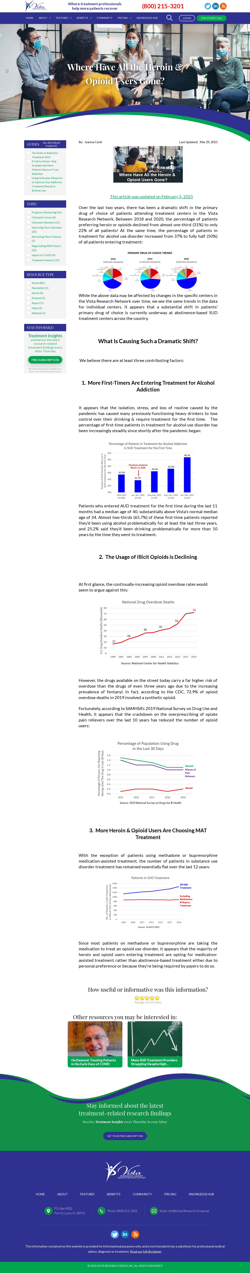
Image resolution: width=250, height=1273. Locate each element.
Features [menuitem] (62, 15)
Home (40, 1194)
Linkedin (214, 6)
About (62, 1194)
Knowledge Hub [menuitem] (147, 17)
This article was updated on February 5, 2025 (151, 196)
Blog (223, 6)
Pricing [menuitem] (123, 15)
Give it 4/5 (152, 997)
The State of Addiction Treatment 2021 (44, 154)
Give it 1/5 (137, 997)
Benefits (113, 1194)
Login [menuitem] (185, 18)
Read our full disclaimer (145, 1251)
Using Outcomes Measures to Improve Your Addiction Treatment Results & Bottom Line (47, 179)
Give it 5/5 (157, 997)
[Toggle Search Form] (168, 18)
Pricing (170, 1194)
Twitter (206, 6)
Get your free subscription (125, 1135)
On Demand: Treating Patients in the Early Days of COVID (93, 1062)
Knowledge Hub (201, 1194)
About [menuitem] (43, 15)
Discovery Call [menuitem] (211, 18)
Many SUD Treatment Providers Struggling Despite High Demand (154, 1062)
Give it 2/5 (142, 997)
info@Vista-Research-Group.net (188, 1211)
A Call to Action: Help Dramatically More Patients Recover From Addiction (47, 164)
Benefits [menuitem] (83, 15)
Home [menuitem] (29, 17)
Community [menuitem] (104, 17)
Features (87, 1194)
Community (142, 1194)
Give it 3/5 (147, 997)
